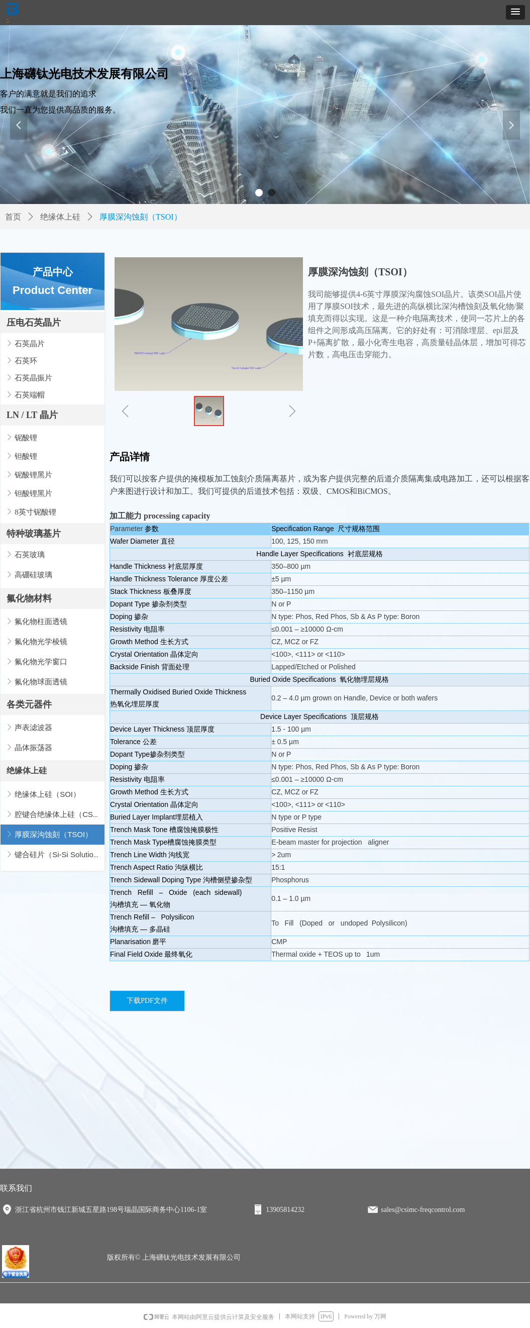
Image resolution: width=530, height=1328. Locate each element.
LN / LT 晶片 (32, 415)
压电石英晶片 (34, 323)
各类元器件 (29, 704)
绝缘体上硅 (27, 770)
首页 (13, 217)
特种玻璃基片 (34, 534)
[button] (515, 12)
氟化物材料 (29, 598)
